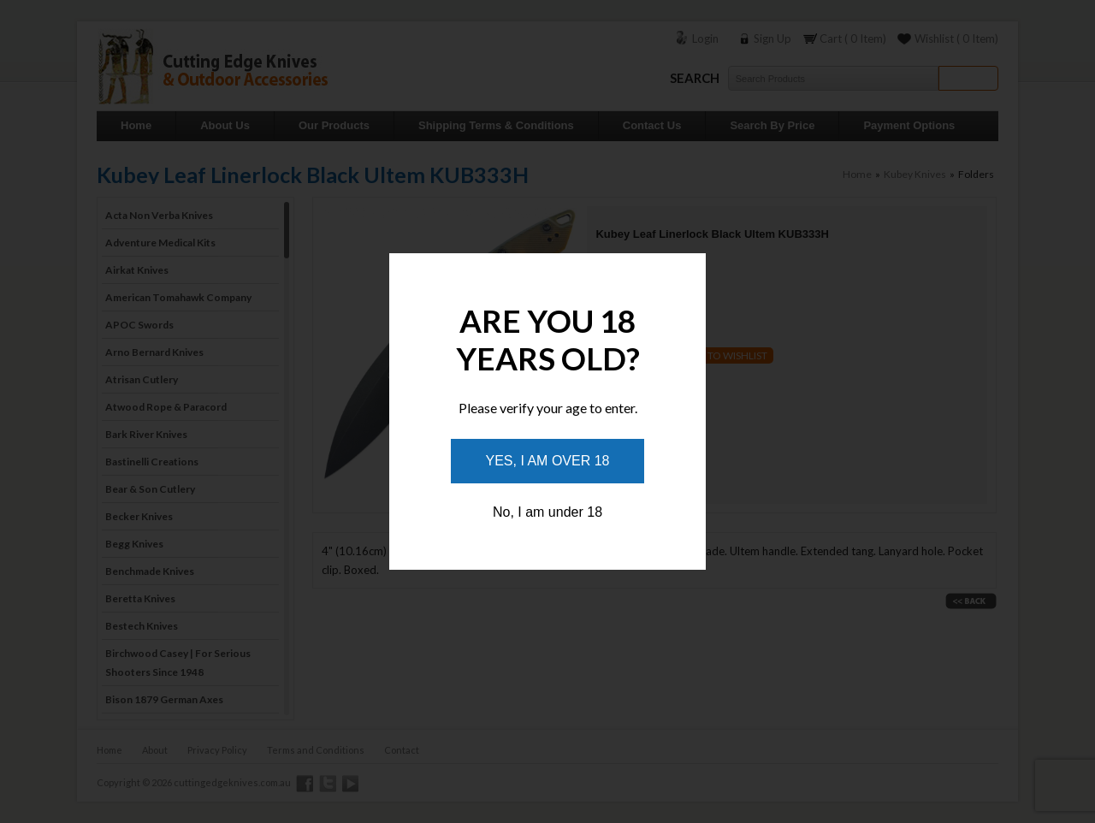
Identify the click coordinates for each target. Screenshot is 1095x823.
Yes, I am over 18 (548, 460)
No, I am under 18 (547, 512)
